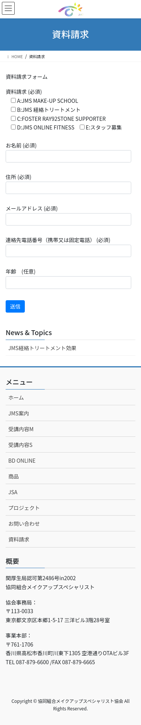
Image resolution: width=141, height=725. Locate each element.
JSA (12, 492)
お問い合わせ (24, 523)
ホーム (16, 397)
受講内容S (20, 444)
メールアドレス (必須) (68, 215)
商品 (13, 476)
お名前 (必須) (68, 151)
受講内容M (20, 429)
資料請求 (18, 539)
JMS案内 (18, 413)
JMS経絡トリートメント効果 (42, 348)
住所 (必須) (68, 183)
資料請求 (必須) (64, 109)
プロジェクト (24, 507)
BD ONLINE (22, 460)
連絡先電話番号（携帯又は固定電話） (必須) (68, 246)
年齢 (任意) (68, 278)
